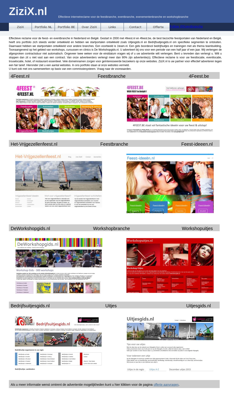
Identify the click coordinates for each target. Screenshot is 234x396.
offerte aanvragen (166, 384)
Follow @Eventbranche (186, 26)
